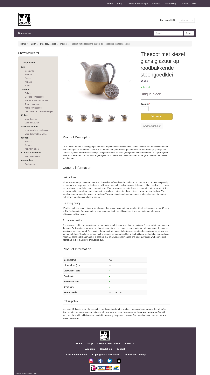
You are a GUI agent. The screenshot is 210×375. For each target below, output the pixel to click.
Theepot (63, 44)
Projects (156, 3)
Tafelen (33, 44)
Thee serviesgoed (48, 44)
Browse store (25, 33)
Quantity (145, 104)
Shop (119, 3)
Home (110, 3)
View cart (185, 20)
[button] (68, 79)
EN (194, 3)
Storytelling (170, 3)
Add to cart (156, 116)
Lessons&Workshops (137, 3)
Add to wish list (152, 126)
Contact (184, 3)
